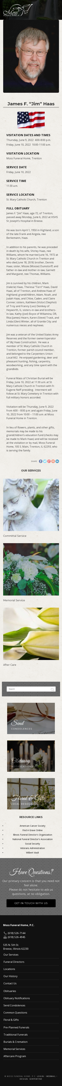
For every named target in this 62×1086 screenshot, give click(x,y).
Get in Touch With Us (31, 903)
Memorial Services (14, 1049)
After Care (9, 664)
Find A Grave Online (32, 830)
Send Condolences (14, 1005)
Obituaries (9, 991)
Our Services (10, 954)
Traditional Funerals (15, 1034)
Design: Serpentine (31, 1079)
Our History (10, 976)
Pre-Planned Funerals (16, 1027)
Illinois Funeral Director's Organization (32, 834)
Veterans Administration (32, 848)
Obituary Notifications (16, 998)
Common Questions (15, 1012)
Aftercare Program (14, 1056)
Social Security (32, 843)
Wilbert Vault (32, 852)
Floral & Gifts (11, 1020)
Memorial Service (14, 600)
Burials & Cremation (15, 1042)
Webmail (51, 1076)
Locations (9, 969)
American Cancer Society (32, 825)
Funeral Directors (13, 962)
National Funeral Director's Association (32, 839)
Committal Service (14, 535)
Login (40, 1076)
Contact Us (10, 983)
